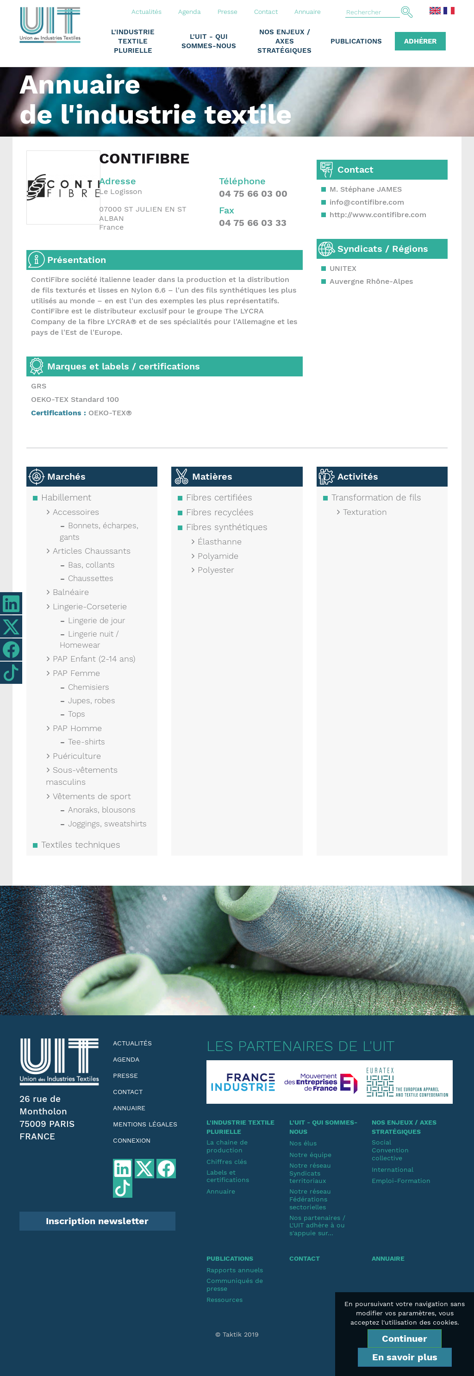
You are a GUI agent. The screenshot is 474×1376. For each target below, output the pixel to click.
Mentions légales (145, 1124)
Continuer (404, 1338)
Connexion (131, 1140)
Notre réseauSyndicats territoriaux (310, 1173)
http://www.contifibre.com (378, 214)
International (392, 1169)
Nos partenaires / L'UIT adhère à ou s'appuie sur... (317, 1225)
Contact (266, 11)
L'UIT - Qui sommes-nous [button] (208, 41)
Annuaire (307, 11)
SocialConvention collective (390, 1150)
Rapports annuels (234, 1270)
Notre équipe (310, 1154)
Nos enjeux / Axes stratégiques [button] (284, 41)
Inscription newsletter (97, 1220)
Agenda (189, 11)
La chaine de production (227, 1146)
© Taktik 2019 (237, 1334)
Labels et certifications (227, 1176)
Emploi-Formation (401, 1180)
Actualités (146, 11)
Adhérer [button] (420, 41)
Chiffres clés (226, 1161)
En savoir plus (404, 1357)
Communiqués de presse (234, 1284)
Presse (227, 11)
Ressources (224, 1299)
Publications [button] (356, 41)
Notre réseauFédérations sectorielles (310, 1199)
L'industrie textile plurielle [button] (133, 41)
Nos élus (303, 1143)
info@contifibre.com (367, 202)
